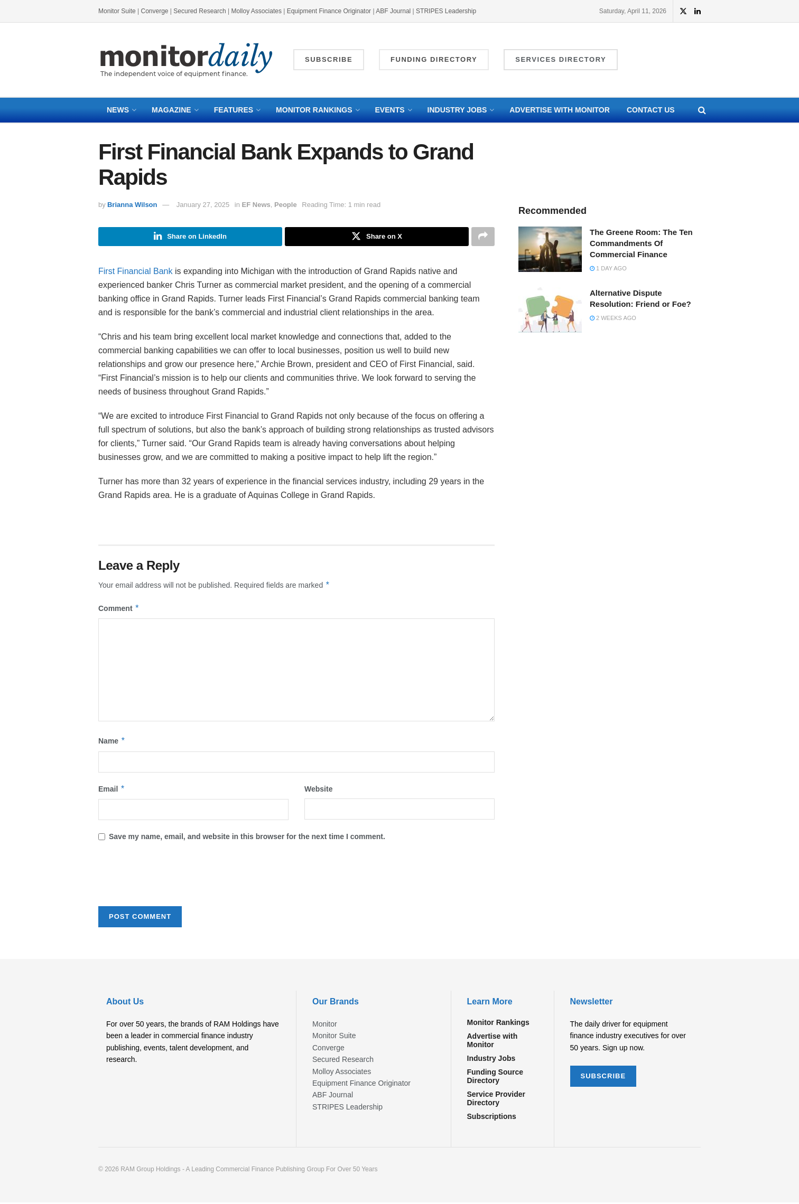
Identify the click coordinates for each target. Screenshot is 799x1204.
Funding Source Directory (495, 1077)
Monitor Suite (117, 11)
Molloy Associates (257, 11)
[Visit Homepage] (186, 60)
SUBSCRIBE (603, 1077)
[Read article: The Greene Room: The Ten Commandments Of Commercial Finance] (550, 249)
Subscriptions (491, 1117)
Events (390, 110)
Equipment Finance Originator (329, 11)
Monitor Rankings (314, 110)
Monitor (324, 1025)
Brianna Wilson (132, 205)
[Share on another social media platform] (483, 237)
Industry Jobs (457, 110)
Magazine (171, 110)
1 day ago (608, 268)
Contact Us (651, 110)
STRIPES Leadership (446, 11)
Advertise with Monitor (559, 110)
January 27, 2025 (202, 205)
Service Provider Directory (496, 1099)
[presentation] (178, 878)
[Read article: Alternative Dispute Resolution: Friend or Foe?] (550, 310)
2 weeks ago (613, 318)
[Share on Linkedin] (190, 237)
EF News (256, 205)
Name (112, 742)
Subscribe (328, 59)
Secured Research (199, 11)
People (285, 205)
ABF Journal (393, 11)
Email (111, 790)
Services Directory (560, 59)
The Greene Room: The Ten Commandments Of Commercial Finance (641, 243)
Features (233, 110)
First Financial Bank (135, 272)
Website (318, 790)
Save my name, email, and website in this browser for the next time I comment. (247, 837)
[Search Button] (702, 110)
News (118, 110)
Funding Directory (434, 59)
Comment (119, 609)
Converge (155, 11)
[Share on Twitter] (377, 237)
